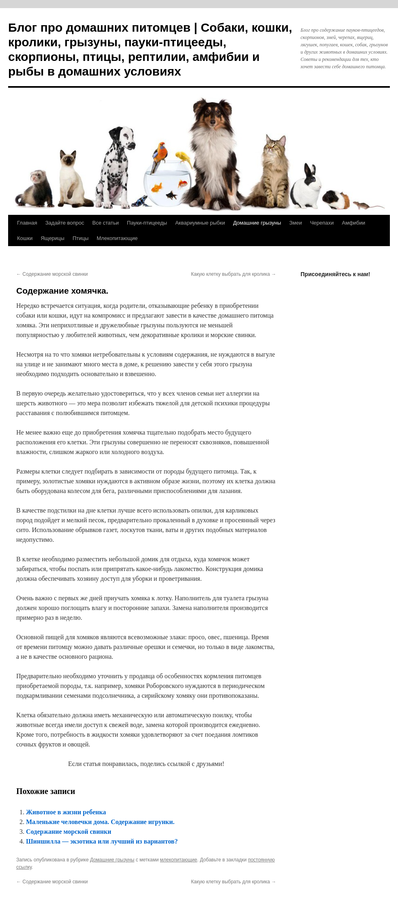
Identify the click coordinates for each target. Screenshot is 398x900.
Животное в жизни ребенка (66, 812)
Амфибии (354, 223)
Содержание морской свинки (52, 274)
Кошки (24, 238)
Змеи (295, 223)
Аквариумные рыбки (200, 223)
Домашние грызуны (257, 223)
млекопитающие (178, 860)
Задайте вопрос (64, 223)
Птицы (81, 238)
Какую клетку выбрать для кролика (233, 274)
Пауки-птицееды (147, 223)
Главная (27, 223)
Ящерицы (52, 238)
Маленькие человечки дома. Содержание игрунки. (100, 821)
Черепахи (321, 223)
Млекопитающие (117, 238)
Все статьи (105, 223)
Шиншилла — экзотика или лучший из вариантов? (102, 841)
